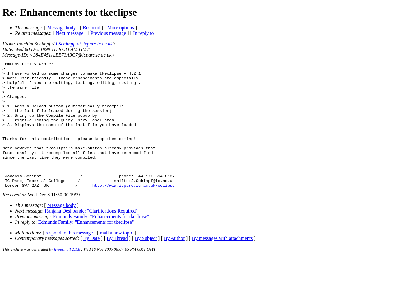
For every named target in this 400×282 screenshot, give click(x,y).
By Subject (146, 263)
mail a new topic (116, 258)
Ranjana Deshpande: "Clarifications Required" (91, 236)
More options (120, 27)
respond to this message (69, 258)
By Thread (117, 263)
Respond (91, 27)
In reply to (143, 33)
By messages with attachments (222, 263)
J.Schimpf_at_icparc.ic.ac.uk (84, 43)
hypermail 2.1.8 (67, 274)
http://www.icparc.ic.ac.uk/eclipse (133, 210)
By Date (91, 263)
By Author (174, 263)
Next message (69, 33)
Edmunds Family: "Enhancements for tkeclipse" (101, 241)
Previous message (108, 33)
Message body (61, 27)
